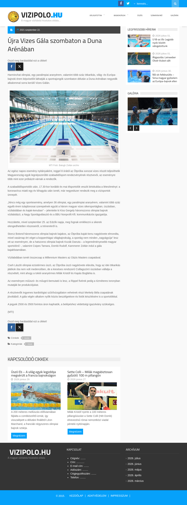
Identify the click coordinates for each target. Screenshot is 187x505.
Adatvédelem (96, 495)
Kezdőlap (76, 495)
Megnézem (19, 435)
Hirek (30, 344)
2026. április (135, 475)
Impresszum (119, 495)
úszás (27, 338)
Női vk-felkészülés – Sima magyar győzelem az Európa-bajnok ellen (165, 78)
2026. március (136, 480)
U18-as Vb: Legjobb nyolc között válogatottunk (162, 43)
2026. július (134, 458)
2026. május (135, 469)
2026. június (135, 463)
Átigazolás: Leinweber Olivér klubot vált (164, 59)
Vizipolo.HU (30, 452)
